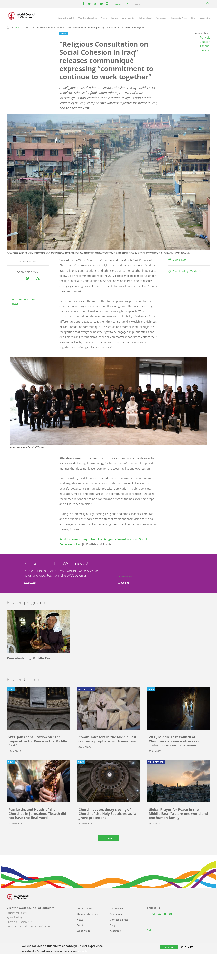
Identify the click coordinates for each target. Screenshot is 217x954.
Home (8, 27)
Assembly (205, 18)
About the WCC (66, 18)
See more (108, 838)
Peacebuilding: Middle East (187, 271)
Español (205, 46)
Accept (169, 947)
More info (82, 951)
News (104, 18)
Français (205, 37)
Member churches (87, 18)
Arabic (206, 50)
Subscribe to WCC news (24, 301)
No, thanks (186, 947)
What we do (128, 18)
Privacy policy (30, 582)
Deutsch (205, 42)
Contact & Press (179, 18)
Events (114, 18)
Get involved (145, 18)
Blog (193, 18)
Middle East (179, 259)
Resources (161, 18)
